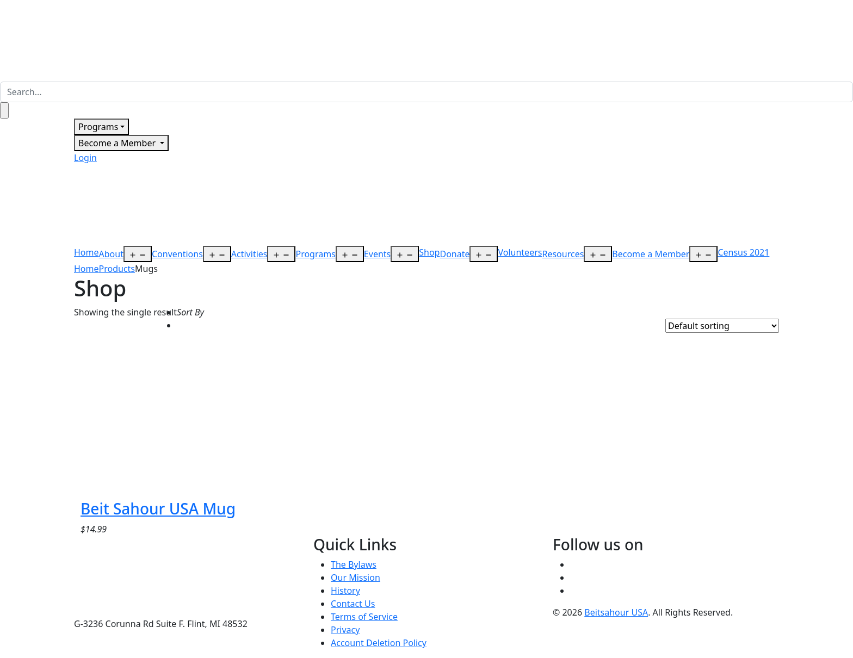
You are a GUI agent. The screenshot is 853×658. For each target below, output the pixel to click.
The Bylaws (353, 564)
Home (86, 252)
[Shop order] (722, 326)
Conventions (177, 254)
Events (377, 254)
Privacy (345, 630)
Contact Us (353, 604)
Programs (98, 127)
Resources (563, 254)
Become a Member (118, 143)
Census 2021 (743, 252)
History (345, 591)
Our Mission (355, 577)
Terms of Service (364, 617)
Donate (454, 254)
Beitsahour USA (616, 612)
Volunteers (520, 252)
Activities (249, 254)
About (111, 254)
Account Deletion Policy (378, 643)
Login (85, 158)
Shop (429, 252)
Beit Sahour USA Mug (158, 508)
